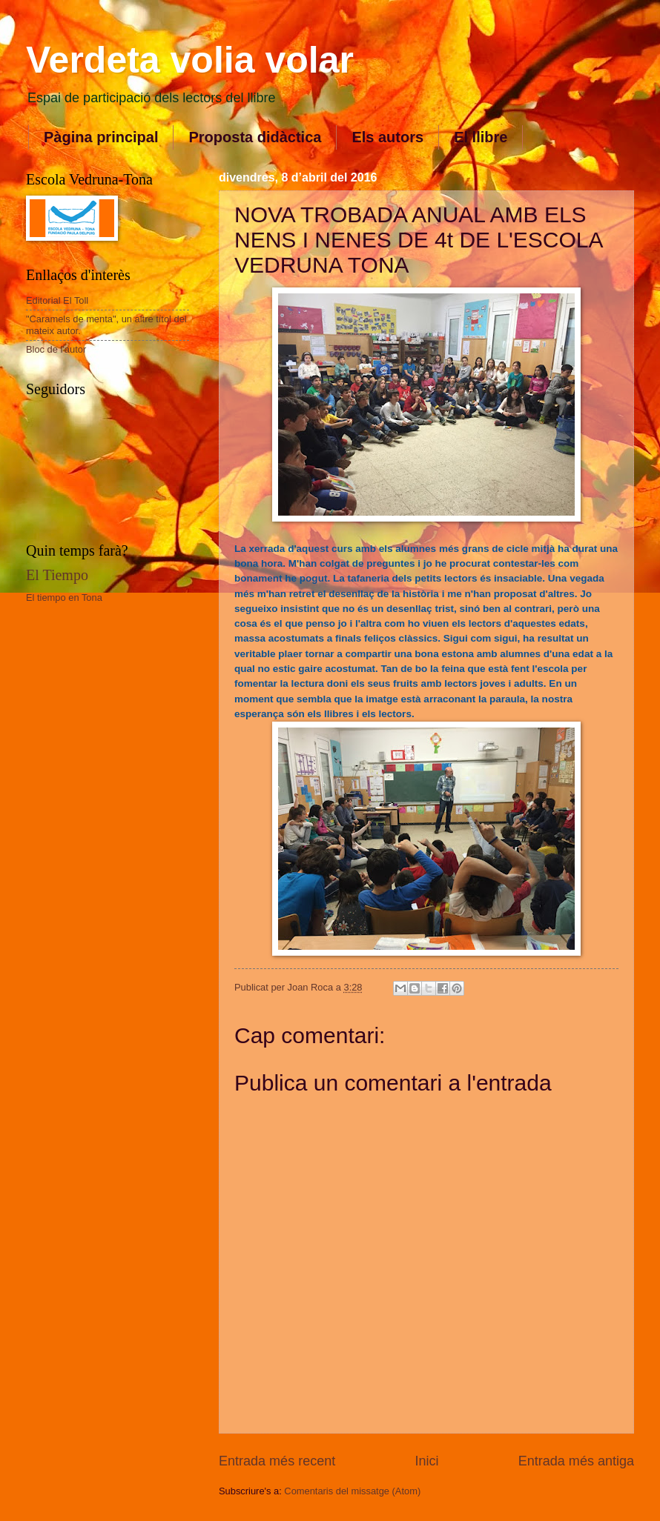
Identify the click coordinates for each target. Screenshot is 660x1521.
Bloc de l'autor (56, 349)
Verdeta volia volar (190, 60)
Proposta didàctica (254, 137)
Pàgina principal (101, 137)
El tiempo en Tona (64, 597)
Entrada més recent (277, 1461)
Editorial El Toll (57, 300)
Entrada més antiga (576, 1461)
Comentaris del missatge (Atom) (352, 1491)
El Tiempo (57, 575)
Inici (426, 1461)
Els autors (387, 137)
